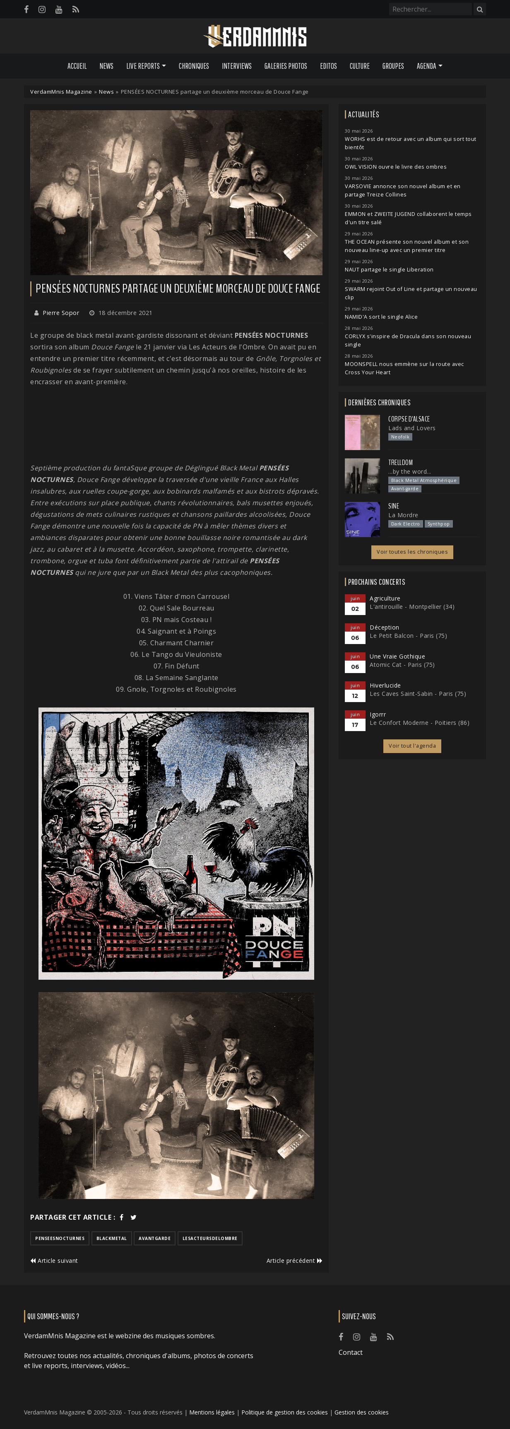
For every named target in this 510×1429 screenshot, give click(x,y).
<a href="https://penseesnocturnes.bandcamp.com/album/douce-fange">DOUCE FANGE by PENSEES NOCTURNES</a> (176, 425)
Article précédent (295, 1260)
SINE (393, 506)
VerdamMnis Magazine (61, 91)
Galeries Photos (286, 65)
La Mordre (403, 515)
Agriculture (385, 598)
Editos (328, 65)
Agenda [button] (426, 65)
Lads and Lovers (412, 428)
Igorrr (378, 714)
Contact (351, 1352)
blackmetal (111, 1238)
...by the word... (409, 471)
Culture (360, 65)
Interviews (237, 65)
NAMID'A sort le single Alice (381, 316)
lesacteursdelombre (210, 1238)
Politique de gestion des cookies (284, 1412)
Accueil (77, 65)
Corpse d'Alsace (409, 419)
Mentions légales (212, 1412)
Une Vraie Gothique (397, 656)
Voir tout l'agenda (412, 745)
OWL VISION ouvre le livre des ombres (396, 166)
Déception (384, 627)
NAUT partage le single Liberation (389, 269)
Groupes (393, 65)
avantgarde (155, 1238)
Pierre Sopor (61, 313)
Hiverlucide (385, 685)
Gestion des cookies (361, 1412)
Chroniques (194, 65)
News (106, 65)
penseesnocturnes (59, 1238)
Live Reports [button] (143, 65)
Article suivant (54, 1260)
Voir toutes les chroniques (412, 551)
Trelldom (400, 462)
